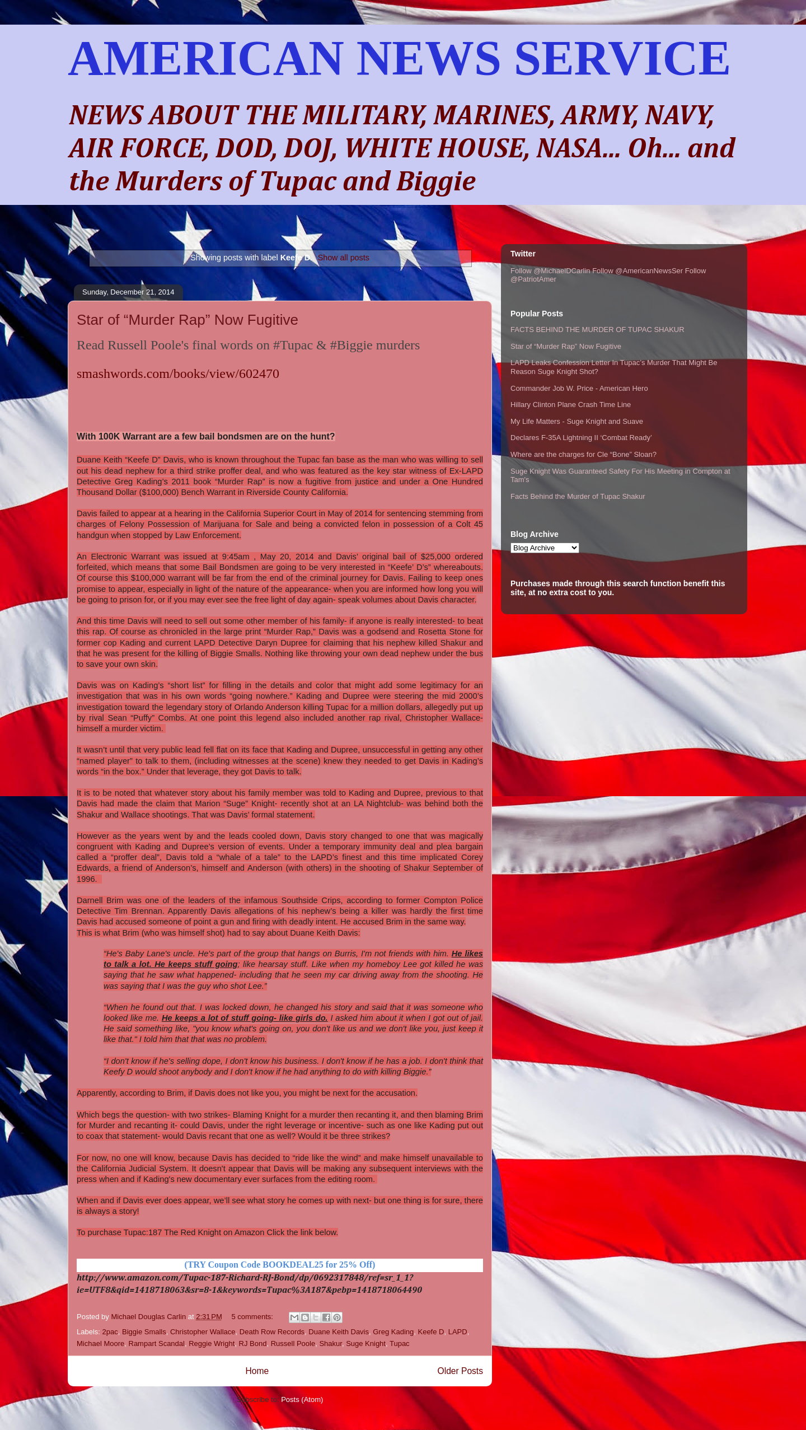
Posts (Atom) (302, 1399)
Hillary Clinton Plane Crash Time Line (570, 404)
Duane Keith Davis (338, 1332)
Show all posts (343, 257)
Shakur (330, 1343)
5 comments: (253, 1316)
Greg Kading (393, 1332)
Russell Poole (293, 1343)
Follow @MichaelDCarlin (550, 271)
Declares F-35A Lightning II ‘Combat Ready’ (581, 437)
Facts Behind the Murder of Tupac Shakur (577, 496)
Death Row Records (272, 1332)
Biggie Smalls (144, 1332)
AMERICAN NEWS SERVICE (399, 58)
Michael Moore (100, 1343)
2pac (110, 1332)
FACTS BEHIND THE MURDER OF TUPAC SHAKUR (597, 329)
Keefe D (431, 1332)
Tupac (400, 1343)
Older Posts (460, 1371)
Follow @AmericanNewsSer (637, 271)
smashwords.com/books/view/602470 (178, 373)
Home (257, 1371)
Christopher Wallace (203, 1332)
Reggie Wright (212, 1343)
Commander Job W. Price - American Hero (579, 388)
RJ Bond (253, 1343)
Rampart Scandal (157, 1343)
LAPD (457, 1332)
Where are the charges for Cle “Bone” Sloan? (583, 454)
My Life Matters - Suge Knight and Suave (576, 421)
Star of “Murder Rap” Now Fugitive (187, 319)
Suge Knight (366, 1343)
